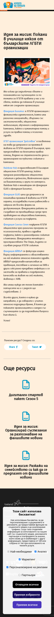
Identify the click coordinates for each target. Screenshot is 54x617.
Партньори (27, 575)
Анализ (41, 551)
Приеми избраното (27, 594)
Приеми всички (27, 604)
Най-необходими (19, 551)
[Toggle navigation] (49, 5)
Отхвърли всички (27, 584)
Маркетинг (27, 559)
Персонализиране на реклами (27, 567)
